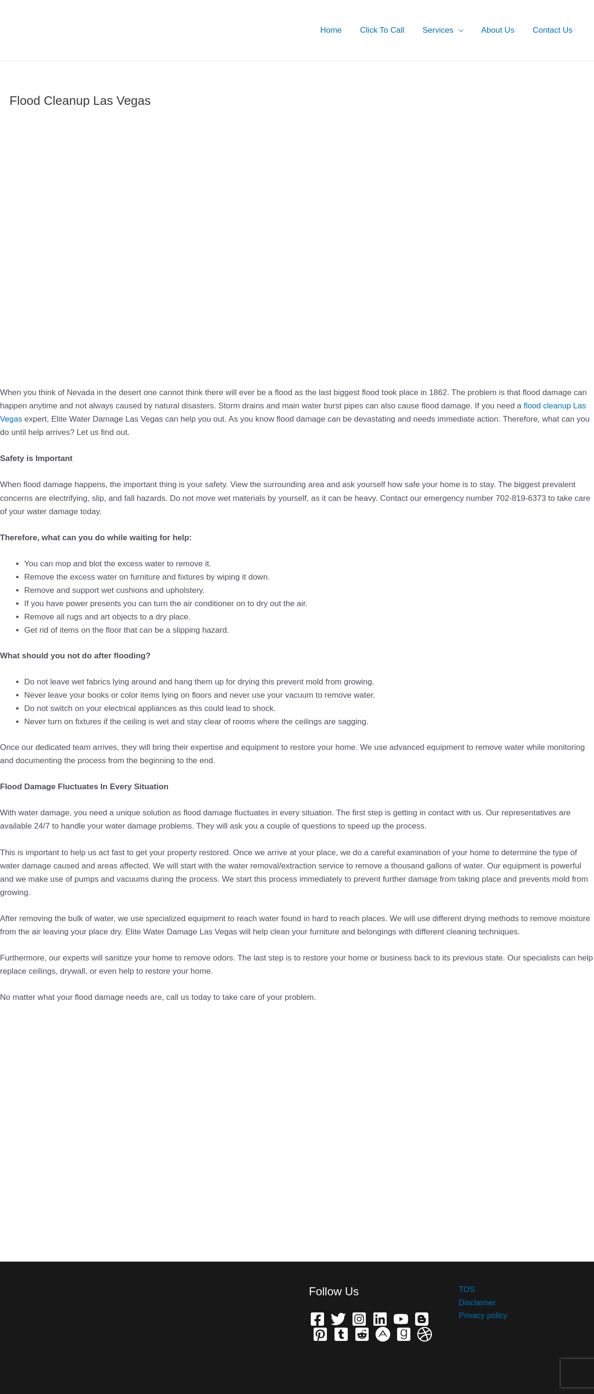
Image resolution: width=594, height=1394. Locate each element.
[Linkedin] (380, 1319)
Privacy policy (482, 1315)
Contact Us (554, 30)
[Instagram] (359, 1319)
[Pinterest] (320, 1334)
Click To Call (390, 30)
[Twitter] (338, 1319)
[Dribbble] (424, 1334)
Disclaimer (476, 1302)
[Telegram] (341, 1334)
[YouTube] (400, 1319)
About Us (501, 30)
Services (443, 30)
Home (340, 30)
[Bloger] (421, 1319)
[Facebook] (317, 1319)
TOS (465, 1289)
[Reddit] (362, 1334)
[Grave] (403, 1334)
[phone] (382, 1334)
